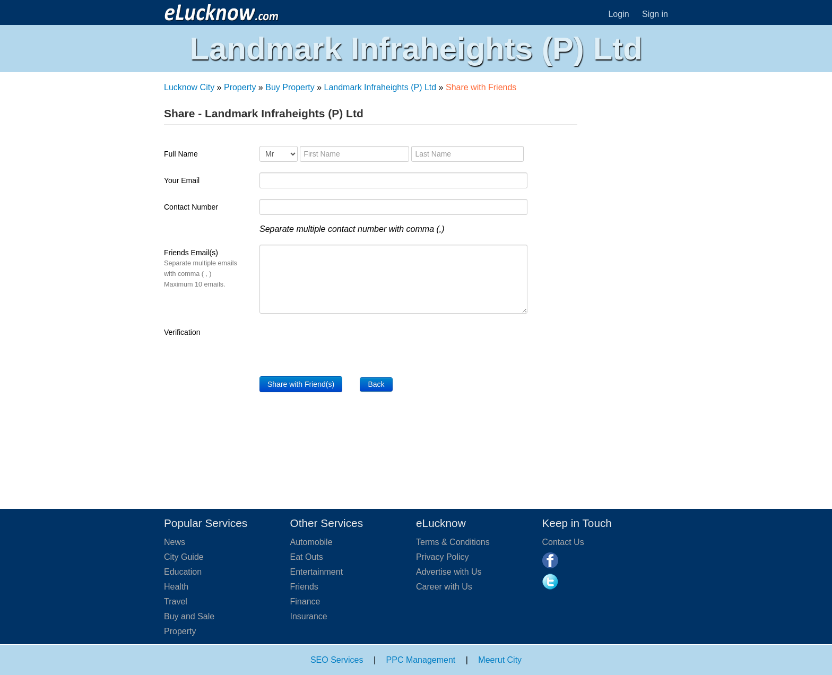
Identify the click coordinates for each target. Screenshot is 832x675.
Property (240, 87)
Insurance (308, 616)
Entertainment (316, 571)
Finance (305, 601)
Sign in (655, 14)
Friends (304, 586)
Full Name (181, 154)
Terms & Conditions (453, 542)
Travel (175, 601)
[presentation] (340, 345)
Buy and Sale (189, 616)
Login (618, 14)
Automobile (311, 542)
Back (376, 384)
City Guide (184, 556)
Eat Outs (306, 556)
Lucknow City (189, 87)
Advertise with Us (449, 571)
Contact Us (563, 542)
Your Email (182, 180)
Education (183, 571)
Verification (182, 332)
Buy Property (289, 87)
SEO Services (336, 659)
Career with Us (444, 586)
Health (176, 586)
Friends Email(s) (200, 268)
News (174, 542)
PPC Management (421, 659)
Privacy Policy (442, 556)
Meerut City (500, 659)
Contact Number (191, 207)
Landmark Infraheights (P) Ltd (380, 87)
